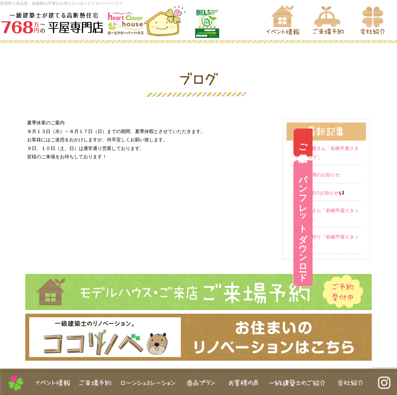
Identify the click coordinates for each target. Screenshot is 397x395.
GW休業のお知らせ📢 (321, 193)
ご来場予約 (387, 142)
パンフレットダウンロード (387, 223)
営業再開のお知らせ (319, 174)
